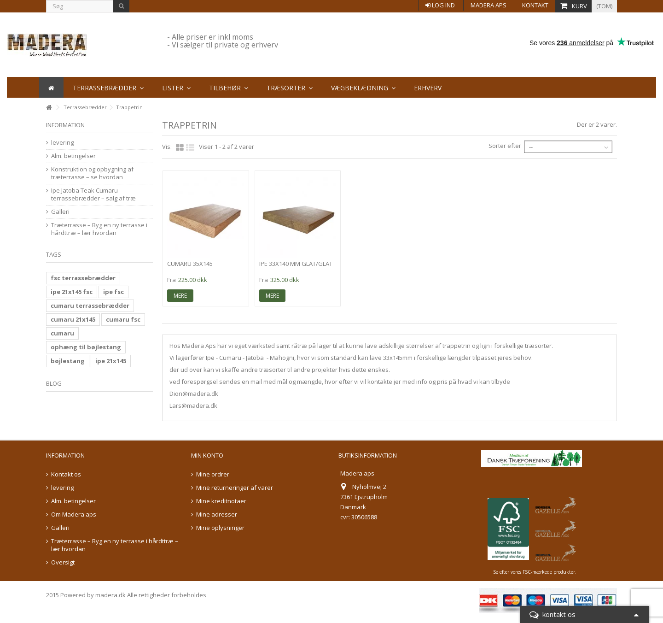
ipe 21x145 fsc (72, 292)
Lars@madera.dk (193, 405)
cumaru (62, 333)
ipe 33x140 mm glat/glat (295, 263)
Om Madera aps (73, 514)
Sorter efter (505, 145)
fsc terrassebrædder (83, 278)
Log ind (440, 5)
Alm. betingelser (73, 156)
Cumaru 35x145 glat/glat (190, 267)
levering (62, 143)
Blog (54, 383)
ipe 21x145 (110, 361)
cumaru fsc (123, 319)
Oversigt (63, 562)
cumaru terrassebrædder (90, 305)
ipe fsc (113, 292)
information (65, 125)
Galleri (60, 212)
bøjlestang (68, 361)
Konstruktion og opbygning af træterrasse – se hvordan (92, 173)
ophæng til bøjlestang (86, 347)
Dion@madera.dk (193, 393)
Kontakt (535, 5)
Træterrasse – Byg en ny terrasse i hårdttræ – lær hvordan (99, 229)
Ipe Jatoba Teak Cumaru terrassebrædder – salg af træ (93, 194)
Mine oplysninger (220, 528)
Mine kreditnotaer (221, 501)
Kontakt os (66, 474)
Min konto (207, 455)
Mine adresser (216, 514)
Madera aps (488, 5)
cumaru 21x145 (73, 319)
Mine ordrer (212, 474)
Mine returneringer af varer (234, 488)
